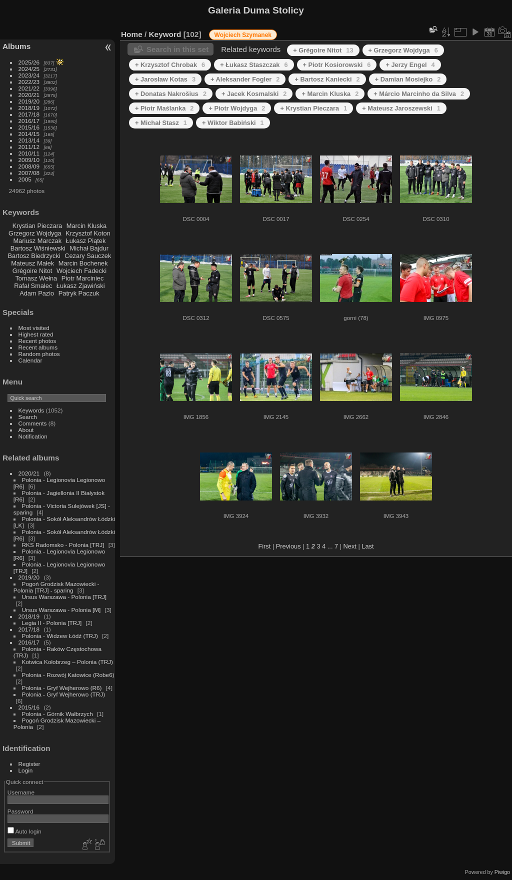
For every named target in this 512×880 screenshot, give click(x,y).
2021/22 (29, 88)
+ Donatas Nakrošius (170, 94)
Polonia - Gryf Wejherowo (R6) (62, 687)
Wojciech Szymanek (243, 35)
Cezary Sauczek (87, 256)
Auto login (25, 831)
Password (21, 811)
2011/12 (29, 147)
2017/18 (29, 114)
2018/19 (29, 107)
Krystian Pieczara (37, 226)
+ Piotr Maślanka (164, 108)
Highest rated (36, 334)
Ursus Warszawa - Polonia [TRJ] (64, 597)
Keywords (31, 410)
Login (25, 770)
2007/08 (29, 173)
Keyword (165, 34)
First (264, 546)
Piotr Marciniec (83, 278)
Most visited (34, 327)
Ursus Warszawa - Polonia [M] (61, 609)
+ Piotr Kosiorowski (337, 64)
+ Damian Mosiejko (408, 79)
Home (131, 34)
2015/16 (29, 127)
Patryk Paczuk (79, 293)
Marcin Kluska (86, 226)
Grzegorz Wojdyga (35, 233)
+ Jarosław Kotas (165, 79)
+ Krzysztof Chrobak (170, 64)
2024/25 (29, 69)
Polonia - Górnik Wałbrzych (57, 713)
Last (368, 546)
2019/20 (29, 101)
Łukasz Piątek (86, 240)
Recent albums (38, 347)
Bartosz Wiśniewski (38, 248)
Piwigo (502, 872)
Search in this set (177, 49)
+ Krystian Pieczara (313, 108)
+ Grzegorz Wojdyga (403, 50)
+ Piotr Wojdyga (236, 108)
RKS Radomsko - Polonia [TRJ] (63, 545)
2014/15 (29, 133)
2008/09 (29, 166)
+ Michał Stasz (161, 122)
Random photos (39, 353)
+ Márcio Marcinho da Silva (419, 94)
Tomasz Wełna (36, 278)
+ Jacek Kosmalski (254, 94)
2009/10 (29, 159)
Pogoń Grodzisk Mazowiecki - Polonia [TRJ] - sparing (57, 587)
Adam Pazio (37, 293)
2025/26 (29, 62)
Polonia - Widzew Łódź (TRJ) (60, 635)
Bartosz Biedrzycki (34, 256)
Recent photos (37, 341)
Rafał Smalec (33, 286)
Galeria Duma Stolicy (256, 10)
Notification (33, 436)
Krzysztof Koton (88, 233)
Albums (16, 46)
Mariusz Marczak (37, 240)
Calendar (30, 360)
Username (21, 792)
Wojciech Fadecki (81, 270)
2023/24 (29, 75)
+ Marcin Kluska (330, 94)
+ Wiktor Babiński (233, 122)
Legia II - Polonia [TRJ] (52, 623)
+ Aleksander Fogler (245, 79)
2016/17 (29, 121)
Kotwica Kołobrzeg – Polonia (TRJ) (67, 661)
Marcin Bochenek (83, 263)
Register (29, 763)
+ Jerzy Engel (410, 64)
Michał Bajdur (89, 248)
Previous (288, 546)
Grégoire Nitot (32, 270)
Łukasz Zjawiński (80, 286)
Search (27, 417)
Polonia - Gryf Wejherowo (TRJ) (64, 694)
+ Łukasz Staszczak (254, 64)
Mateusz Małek (32, 263)
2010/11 (29, 153)
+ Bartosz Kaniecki (327, 79)
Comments (32, 423)
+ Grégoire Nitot (323, 50)
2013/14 (29, 140)
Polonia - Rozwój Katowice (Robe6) (68, 675)
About (26, 429)
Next (350, 546)
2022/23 (29, 81)
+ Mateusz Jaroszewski (401, 108)
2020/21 (29, 95)
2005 (25, 179)
